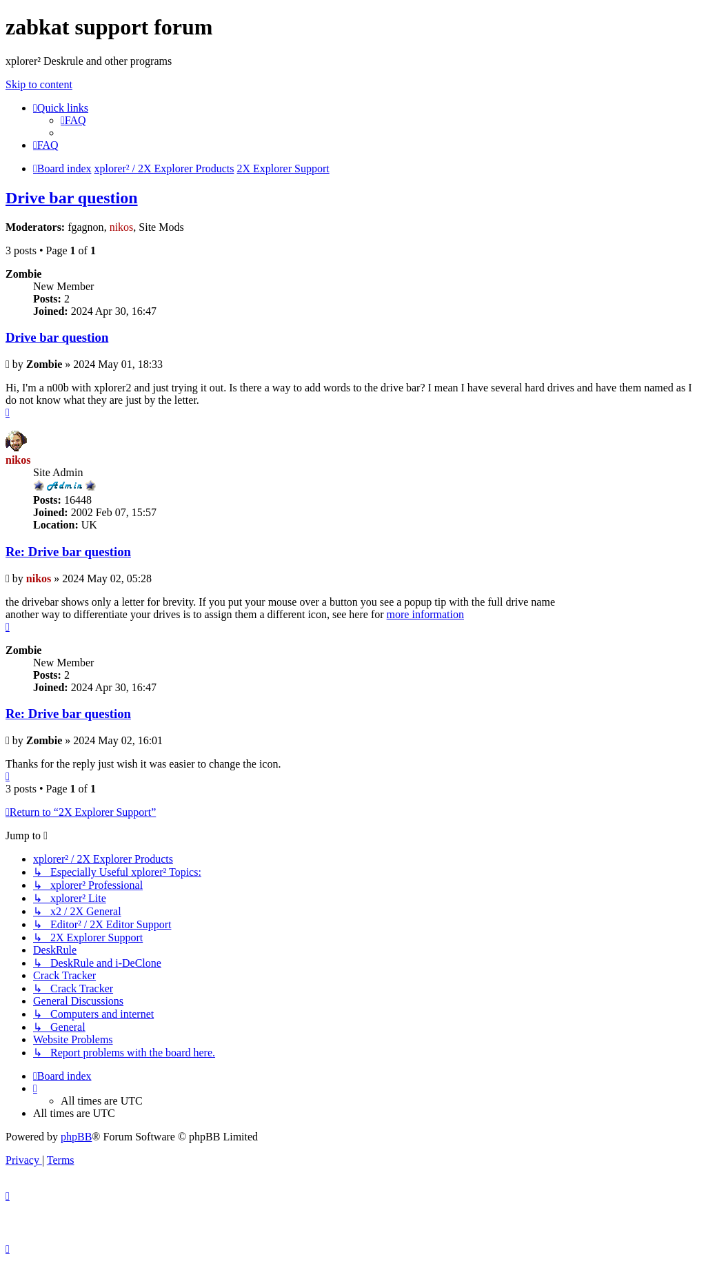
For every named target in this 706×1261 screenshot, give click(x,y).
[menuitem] (73, 120)
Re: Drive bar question (68, 551)
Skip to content (39, 84)
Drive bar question (72, 198)
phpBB (76, 1136)
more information (425, 614)
